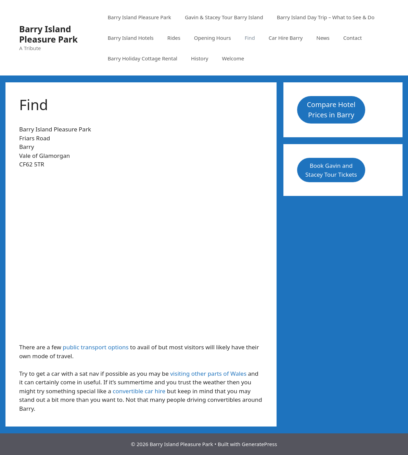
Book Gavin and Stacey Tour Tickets (331, 170)
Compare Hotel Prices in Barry (331, 109)
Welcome (233, 58)
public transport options (95, 347)
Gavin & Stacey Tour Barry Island (224, 17)
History (199, 58)
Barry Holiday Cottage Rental (142, 58)
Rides (173, 37)
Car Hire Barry (286, 37)
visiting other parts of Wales (208, 373)
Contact (352, 37)
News (323, 37)
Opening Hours (212, 37)
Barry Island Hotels (131, 37)
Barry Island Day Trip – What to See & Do (325, 17)
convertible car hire (139, 391)
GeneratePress (259, 444)
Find (250, 37)
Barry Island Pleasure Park (48, 34)
